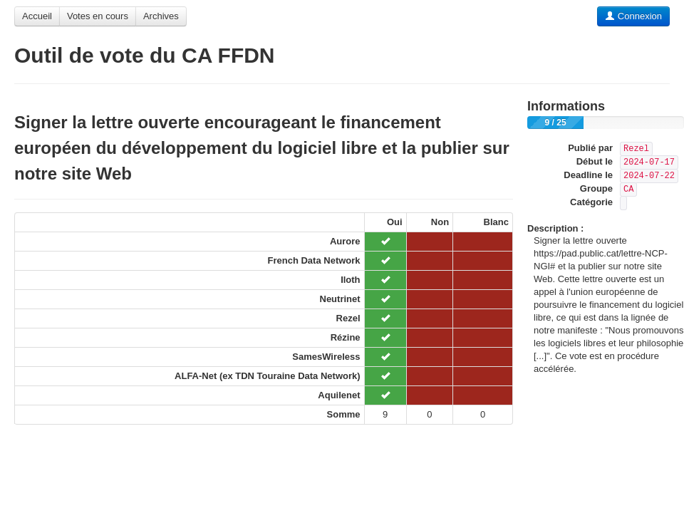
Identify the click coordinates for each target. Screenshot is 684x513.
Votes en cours (97, 16)
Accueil (37, 16)
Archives (161, 16)
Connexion (633, 16)
